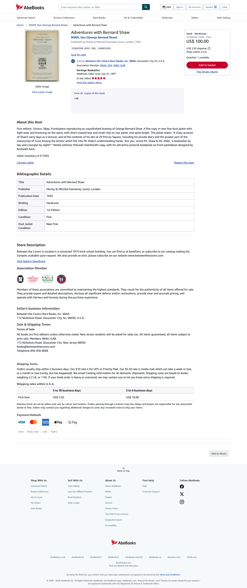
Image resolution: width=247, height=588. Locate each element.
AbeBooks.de (78, 557)
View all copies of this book (89, 93)
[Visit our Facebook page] (182, 487)
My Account (195, 7)
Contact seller (25, 162)
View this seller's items (89, 82)
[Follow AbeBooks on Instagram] (182, 502)
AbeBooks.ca (155, 557)
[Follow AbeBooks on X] (182, 494)
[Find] (146, 7)
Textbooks (167, 17)
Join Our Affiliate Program (80, 491)
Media (108, 491)
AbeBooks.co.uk (57, 557)
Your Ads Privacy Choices (116, 514)
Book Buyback (74, 497)
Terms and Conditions (170, 574)
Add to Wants (218, 453)
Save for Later (78, 54)
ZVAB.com (192, 557)
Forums (108, 502)
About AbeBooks (113, 486)
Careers (108, 497)
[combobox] (100, 7)
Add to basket (207, 65)
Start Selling (223, 17)
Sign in (179, 7)
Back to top (123, 470)
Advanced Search (26, 17)
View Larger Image (42, 91)
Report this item (184, 162)
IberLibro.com (174, 557)
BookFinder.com (123, 564)
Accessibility (111, 525)
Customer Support (151, 491)
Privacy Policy (111, 508)
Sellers (194, 17)
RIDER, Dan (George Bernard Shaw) (48, 24)
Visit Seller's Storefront (31, 261)
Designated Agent (113, 519)
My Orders (35, 502)
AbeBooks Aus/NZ (134, 557)
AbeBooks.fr (95, 557)
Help (224, 7)
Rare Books (99, 17)
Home (20, 24)
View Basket (36, 508)
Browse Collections (64, 17)
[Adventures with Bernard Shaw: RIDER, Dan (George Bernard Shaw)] (42, 56)
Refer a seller (73, 502)
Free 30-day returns (207, 71)
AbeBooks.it (113, 557)
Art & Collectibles (133, 17)
